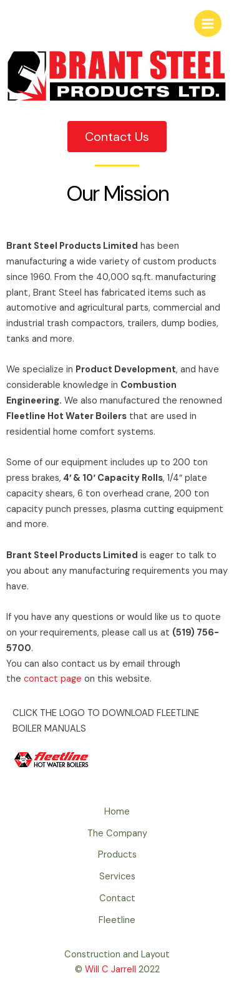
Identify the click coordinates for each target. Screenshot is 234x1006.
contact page (53, 679)
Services (117, 877)
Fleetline (117, 920)
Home (117, 812)
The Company (117, 833)
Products (117, 855)
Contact (117, 898)
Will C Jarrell (110, 969)
